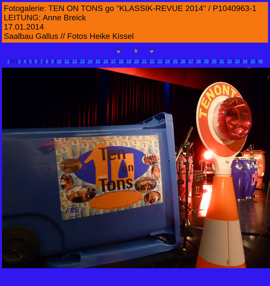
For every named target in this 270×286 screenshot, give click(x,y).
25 (175, 61)
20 (136, 61)
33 (237, 61)
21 (144, 61)
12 (74, 61)
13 (82, 61)
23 (159, 61)
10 (59, 61)
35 (253, 61)
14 (90, 61)
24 (167, 61)
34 (245, 61)
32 (229, 61)
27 (191, 61)
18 (121, 61)
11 (67, 61)
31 (222, 61)
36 (260, 61)
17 (113, 61)
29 (206, 61)
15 (98, 61)
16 (105, 61)
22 (152, 61)
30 (214, 61)
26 (183, 61)
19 (129, 61)
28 (198, 61)
